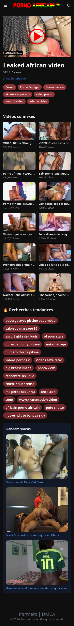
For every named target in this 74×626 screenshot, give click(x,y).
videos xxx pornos (18, 94)
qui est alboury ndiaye (23, 344)
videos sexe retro (49, 360)
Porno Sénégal (29, 87)
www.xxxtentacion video (38, 399)
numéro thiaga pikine (22, 352)
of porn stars (54, 336)
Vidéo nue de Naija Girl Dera (24, 482)
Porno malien (55, 87)
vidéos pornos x (18, 360)
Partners (28, 614)
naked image (56, 344)
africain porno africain (23, 407)
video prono (44, 94)
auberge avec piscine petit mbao (30, 320)
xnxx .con (48, 392)
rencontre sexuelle (20, 376)
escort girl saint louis (22, 336)
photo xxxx (46, 368)
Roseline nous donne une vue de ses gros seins (36, 588)
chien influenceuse (20, 384)
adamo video (38, 101)
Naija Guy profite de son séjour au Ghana (33, 535)
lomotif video (14, 101)
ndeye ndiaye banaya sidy (25, 415)
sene (9, 399)
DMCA (48, 614)
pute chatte (55, 407)
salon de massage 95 (21, 328)
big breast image (18, 368)
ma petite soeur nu (20, 392)
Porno (10, 87)
